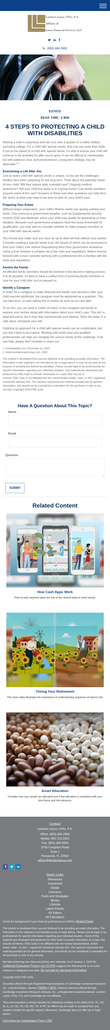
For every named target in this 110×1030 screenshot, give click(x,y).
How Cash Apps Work (55, 592)
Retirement (55, 879)
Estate (55, 887)
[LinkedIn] (54, 40)
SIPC (53, 987)
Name (12, 411)
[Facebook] (59, 40)
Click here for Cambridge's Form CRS (27, 1020)
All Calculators (55, 917)
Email (12, 433)
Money (55, 900)
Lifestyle (55, 904)
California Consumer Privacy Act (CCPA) (29, 965)
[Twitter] (49, 40)
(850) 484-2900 (55, 48)
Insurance (54, 892)
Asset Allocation (55, 791)
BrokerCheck (84, 921)
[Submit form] (15, 488)
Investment (55, 883)
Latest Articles (55, 908)
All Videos (55, 912)
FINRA (42, 987)
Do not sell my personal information (64, 970)
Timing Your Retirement (55, 691)
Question (12, 455)
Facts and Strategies (55, 896)
